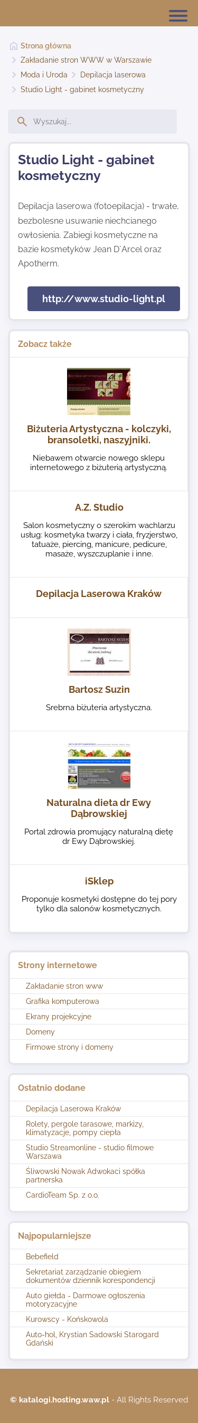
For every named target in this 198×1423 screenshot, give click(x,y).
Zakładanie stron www (64, 986)
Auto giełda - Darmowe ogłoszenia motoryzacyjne (85, 1299)
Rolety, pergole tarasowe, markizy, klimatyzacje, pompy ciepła (85, 1128)
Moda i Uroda (44, 75)
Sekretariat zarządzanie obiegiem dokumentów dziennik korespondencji (90, 1276)
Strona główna (46, 46)
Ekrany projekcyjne (58, 1016)
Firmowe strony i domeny (70, 1047)
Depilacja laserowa (113, 75)
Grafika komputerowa (62, 1001)
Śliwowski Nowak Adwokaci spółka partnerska (85, 1175)
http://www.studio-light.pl (103, 298)
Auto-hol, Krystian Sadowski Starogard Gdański (92, 1338)
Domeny (40, 1032)
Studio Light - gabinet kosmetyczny (82, 89)
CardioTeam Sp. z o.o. (62, 1195)
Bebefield (42, 1256)
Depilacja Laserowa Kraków (73, 1108)
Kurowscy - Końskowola (67, 1319)
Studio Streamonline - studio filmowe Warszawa (90, 1151)
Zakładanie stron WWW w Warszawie (86, 60)
